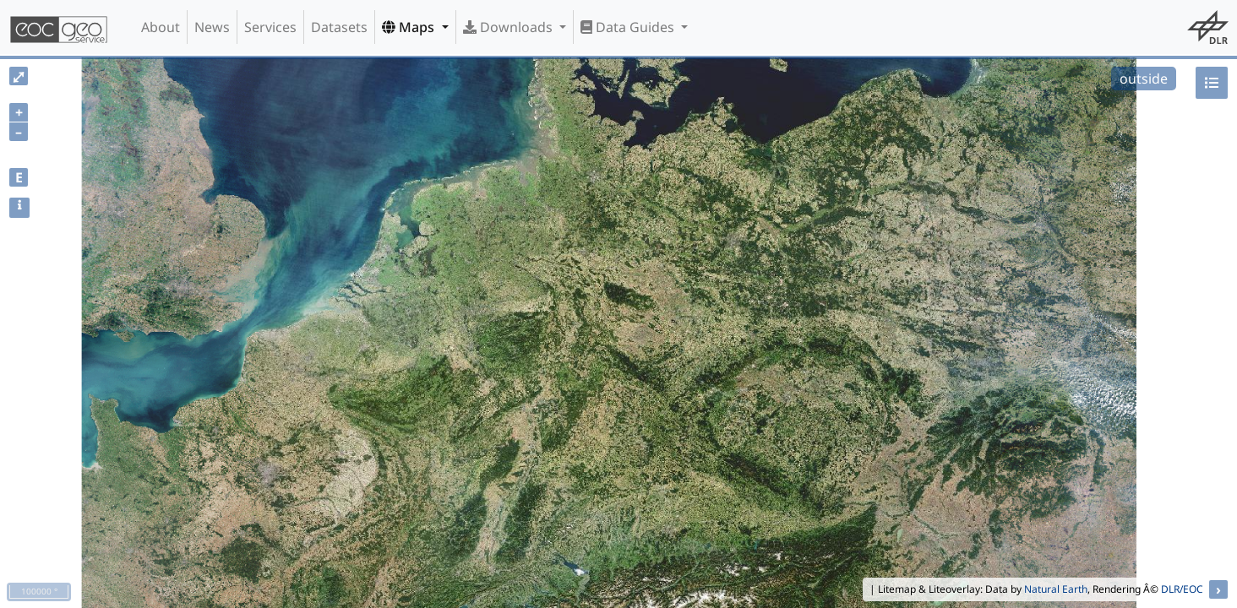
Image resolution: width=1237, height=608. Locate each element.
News (212, 27)
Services (270, 27)
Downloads (509, 27)
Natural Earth (1055, 589)
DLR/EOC (1182, 589)
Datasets (339, 27)
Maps (410, 27)
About (160, 27)
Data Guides (629, 27)
